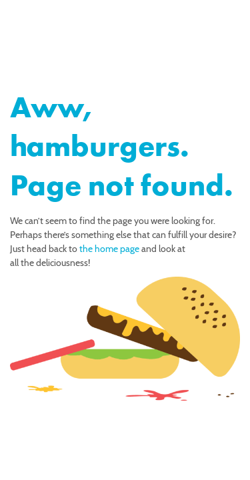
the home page (109, 249)
